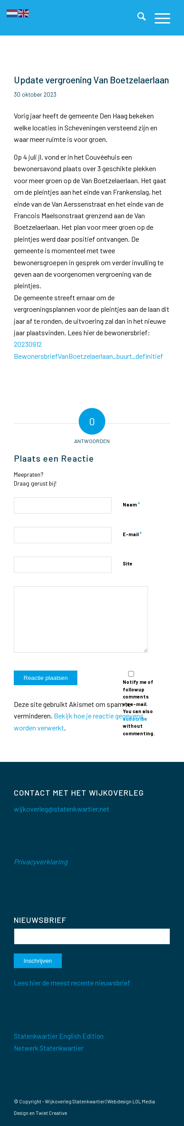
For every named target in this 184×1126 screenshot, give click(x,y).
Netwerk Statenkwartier (49, 1048)
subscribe (135, 719)
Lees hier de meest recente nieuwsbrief (72, 982)
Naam (131, 504)
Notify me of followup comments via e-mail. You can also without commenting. (139, 703)
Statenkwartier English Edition (59, 1036)
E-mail (132, 533)
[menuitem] (137, 17)
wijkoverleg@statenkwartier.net (61, 808)
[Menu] (158, 17)
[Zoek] (137, 17)
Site (127, 563)
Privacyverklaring (41, 861)
